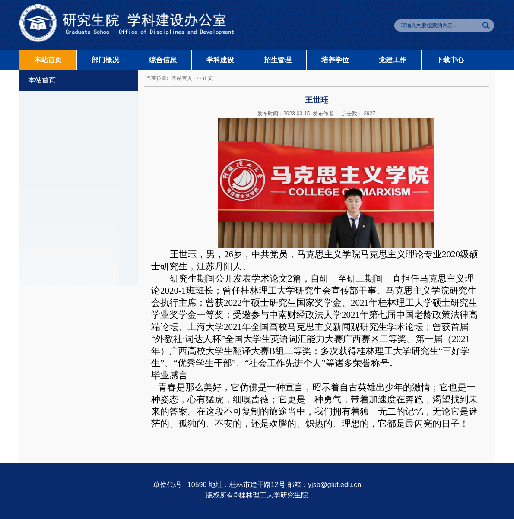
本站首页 (48, 59)
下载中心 (450, 59)
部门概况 (105, 59)
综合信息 (163, 59)
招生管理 (278, 59)
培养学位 (335, 59)
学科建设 (220, 59)
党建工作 (392, 59)
